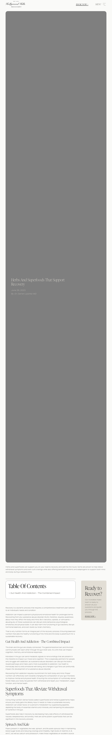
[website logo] (15, 4)
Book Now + (82, 4)
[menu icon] (100, 4)
